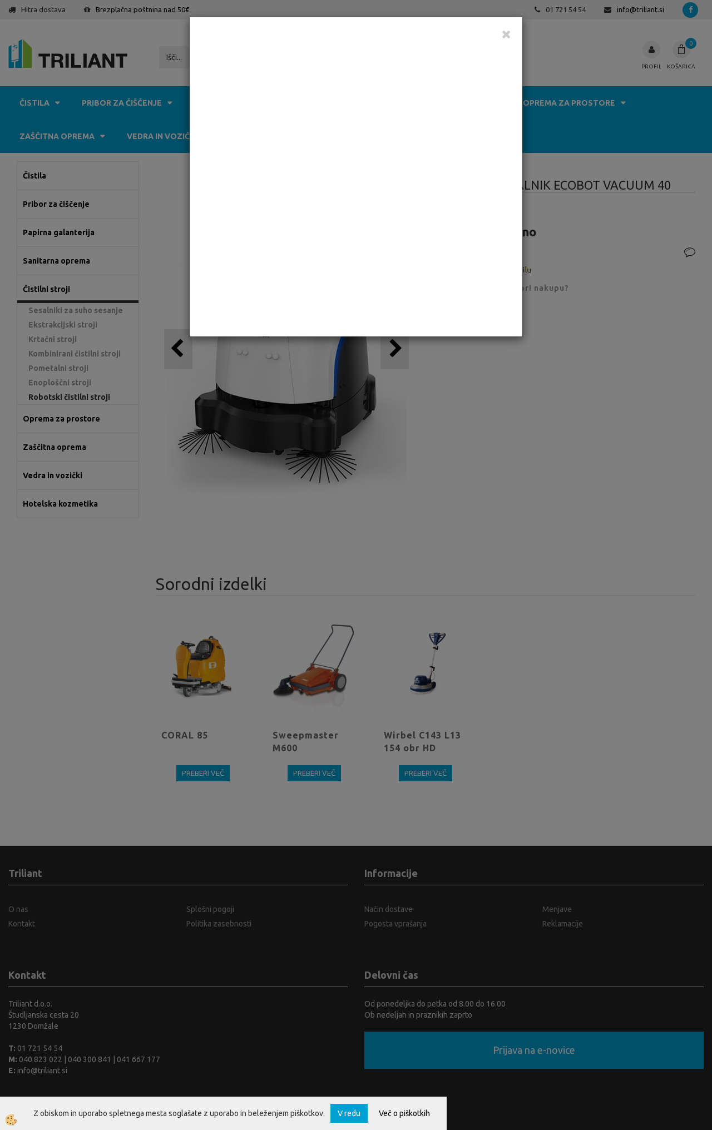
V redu (349, 1113)
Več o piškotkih (404, 1113)
